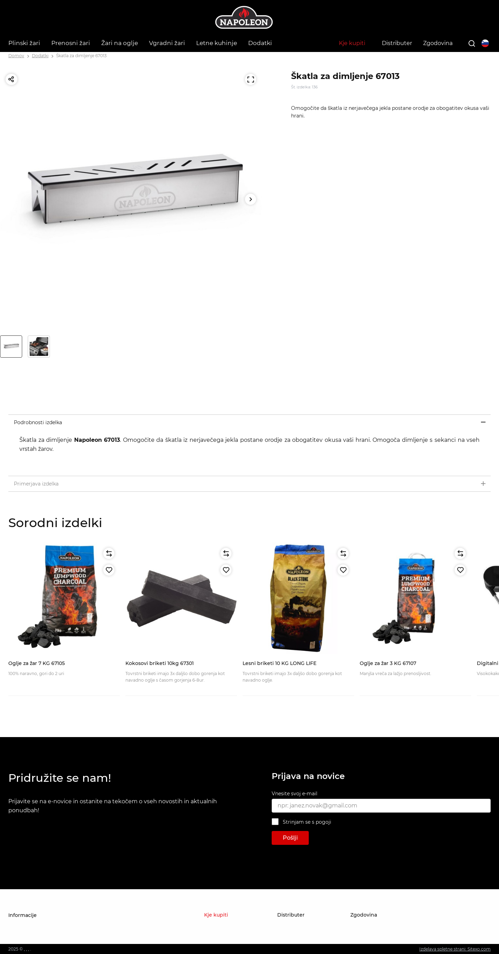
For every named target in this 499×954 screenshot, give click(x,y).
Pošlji (290, 837)
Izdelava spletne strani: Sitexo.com (455, 949)
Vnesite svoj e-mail (294, 793)
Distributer (397, 43)
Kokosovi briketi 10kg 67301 (159, 663)
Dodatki (260, 43)
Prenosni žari (70, 43)
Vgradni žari (167, 43)
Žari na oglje (119, 43)
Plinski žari (24, 43)
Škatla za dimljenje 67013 (81, 55)
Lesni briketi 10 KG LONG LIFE (279, 663)
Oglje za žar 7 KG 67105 (36, 663)
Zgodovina (438, 43)
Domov (16, 55)
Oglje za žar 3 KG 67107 (388, 663)
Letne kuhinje (216, 43)
